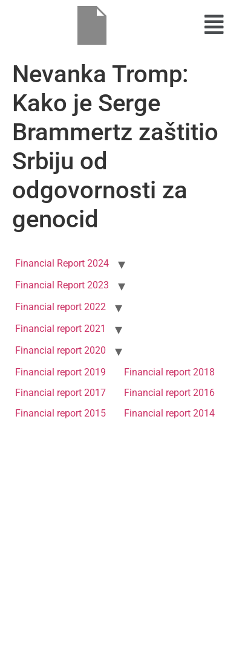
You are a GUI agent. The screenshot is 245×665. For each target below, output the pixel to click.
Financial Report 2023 (62, 285)
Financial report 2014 (169, 413)
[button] (214, 25)
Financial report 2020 (60, 350)
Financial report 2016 (169, 392)
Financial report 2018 (169, 372)
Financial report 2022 (60, 307)
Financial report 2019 (60, 372)
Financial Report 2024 (62, 263)
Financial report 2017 (60, 392)
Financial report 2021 (60, 328)
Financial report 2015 (60, 413)
